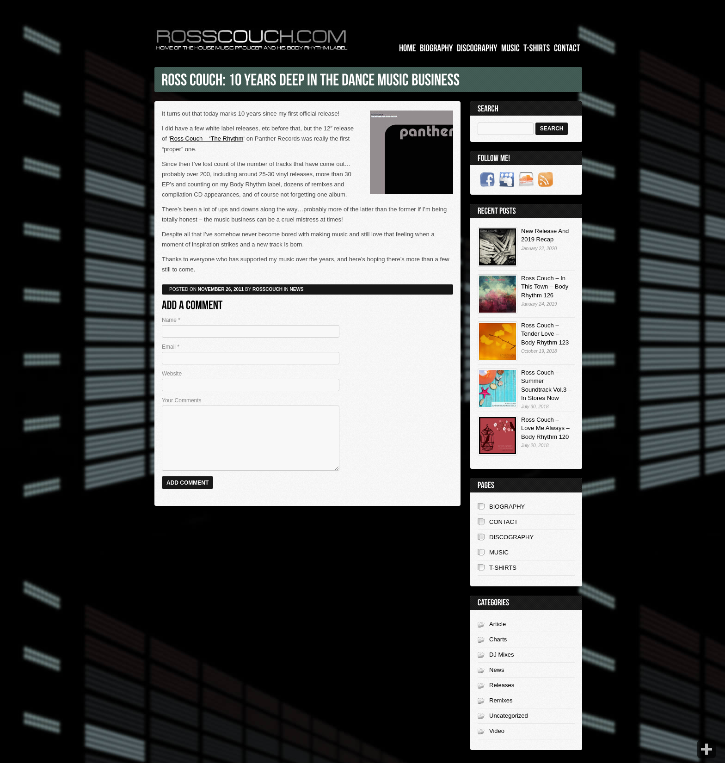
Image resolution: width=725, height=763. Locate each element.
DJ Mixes (501, 654)
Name (171, 320)
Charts (498, 639)
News (496, 669)
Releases (501, 685)
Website (172, 373)
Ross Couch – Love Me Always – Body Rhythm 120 (545, 428)
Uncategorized (508, 715)
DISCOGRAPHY (511, 537)
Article (497, 624)
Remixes (501, 700)
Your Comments (182, 400)
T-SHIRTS (502, 567)
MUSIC (499, 552)
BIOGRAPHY (507, 506)
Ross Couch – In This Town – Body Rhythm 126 (544, 286)
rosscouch (267, 289)
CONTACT (503, 521)
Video (496, 730)
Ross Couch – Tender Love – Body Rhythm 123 (545, 333)
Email (170, 347)
